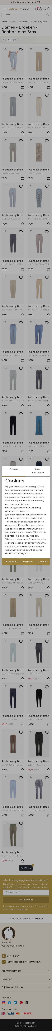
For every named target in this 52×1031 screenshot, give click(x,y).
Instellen (42, 561)
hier (39, 539)
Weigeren (28, 561)
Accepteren (11, 561)
